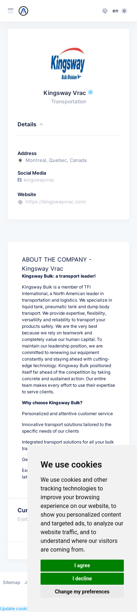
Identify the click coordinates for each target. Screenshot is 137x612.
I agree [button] (82, 565)
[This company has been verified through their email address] (90, 93)
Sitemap (11, 582)
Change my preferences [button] (82, 592)
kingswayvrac (36, 180)
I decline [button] (82, 578)
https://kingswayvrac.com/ (56, 201)
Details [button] (31, 124)
